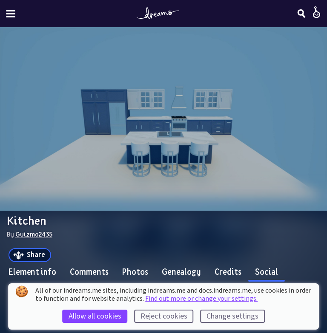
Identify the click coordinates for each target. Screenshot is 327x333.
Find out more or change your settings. (201, 298)
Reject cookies (164, 316)
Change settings (232, 316)
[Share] (30, 255)
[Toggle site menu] (10, 14)
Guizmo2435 (33, 234)
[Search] (301, 13)
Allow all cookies (95, 316)
